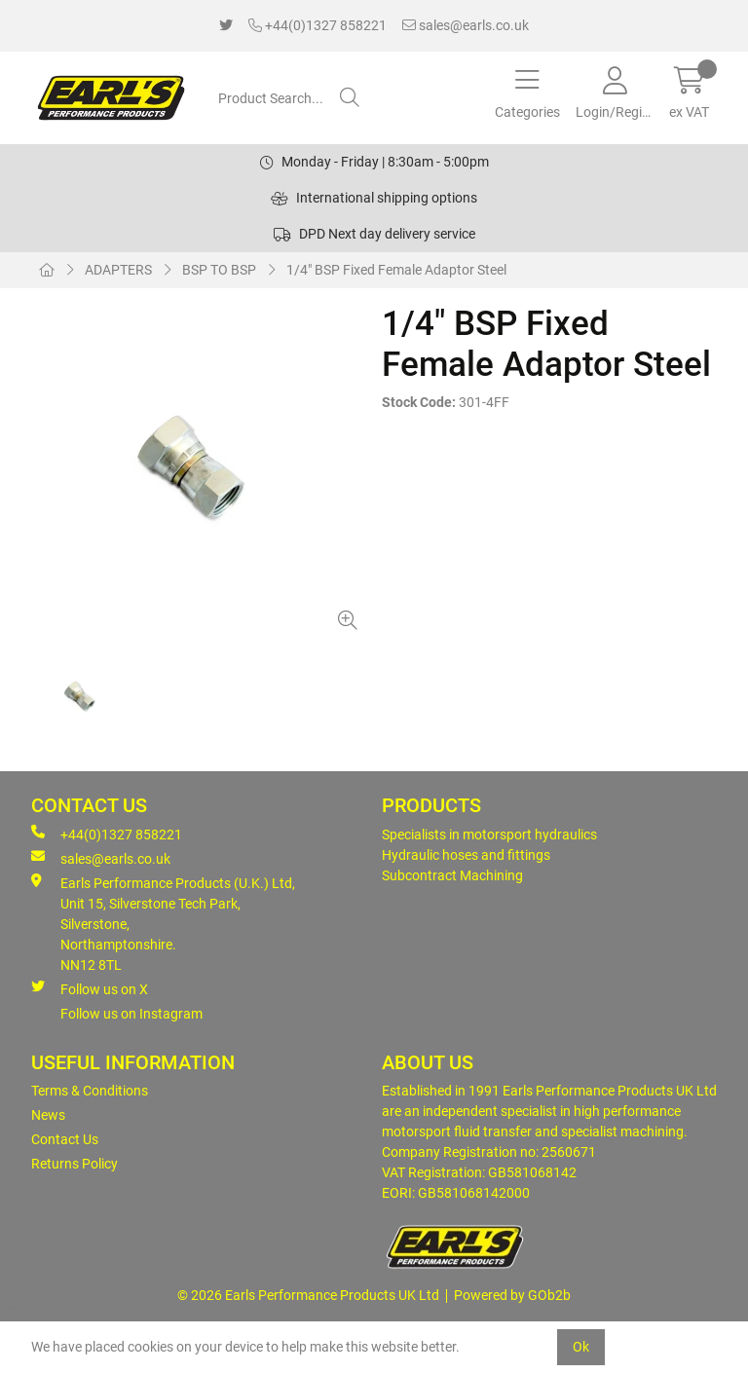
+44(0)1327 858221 (317, 25)
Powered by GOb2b (512, 1295)
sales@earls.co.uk (465, 25)
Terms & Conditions (89, 1090)
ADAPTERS (118, 270)
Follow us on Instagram (131, 1013)
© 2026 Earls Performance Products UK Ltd (308, 1295)
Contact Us (64, 1139)
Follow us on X (89, 988)
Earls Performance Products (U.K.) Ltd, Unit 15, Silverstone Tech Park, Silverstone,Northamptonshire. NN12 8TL (163, 923)
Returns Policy (74, 1163)
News (48, 1115)
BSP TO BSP (219, 270)
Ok (581, 1346)
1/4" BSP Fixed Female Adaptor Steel (396, 270)
